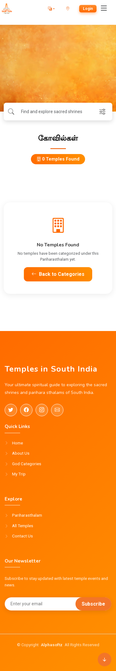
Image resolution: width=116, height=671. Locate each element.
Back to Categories (58, 274)
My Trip (19, 474)
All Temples (22, 526)
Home (17, 443)
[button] (51, 8)
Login (88, 9)
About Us (20, 453)
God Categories (26, 464)
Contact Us (22, 536)
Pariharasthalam (27, 515)
